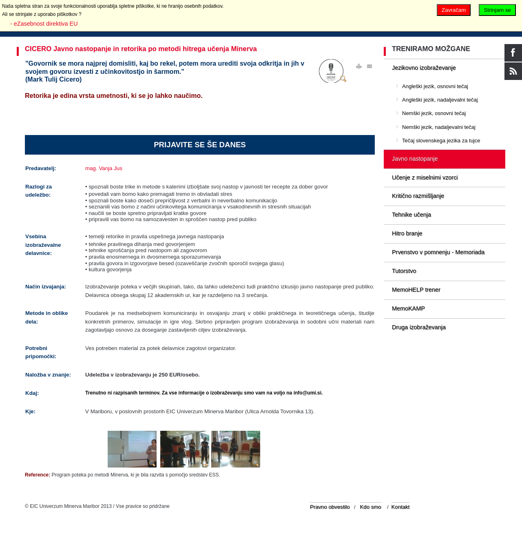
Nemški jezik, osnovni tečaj (434, 113)
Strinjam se (497, 10)
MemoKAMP (408, 308)
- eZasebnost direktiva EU (44, 23)
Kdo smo (370, 507)
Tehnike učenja (411, 214)
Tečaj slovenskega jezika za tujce (441, 140)
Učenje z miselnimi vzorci (425, 177)
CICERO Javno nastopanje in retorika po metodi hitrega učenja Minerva (141, 49)
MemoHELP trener (416, 289)
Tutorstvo (404, 271)
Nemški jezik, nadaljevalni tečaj (439, 127)
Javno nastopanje (415, 158)
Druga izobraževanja (419, 327)
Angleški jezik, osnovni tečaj (435, 86)
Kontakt (401, 507)
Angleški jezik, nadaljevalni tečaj (440, 100)
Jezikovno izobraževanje (424, 67)
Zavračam (454, 10)
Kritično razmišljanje (418, 196)
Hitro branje (407, 233)
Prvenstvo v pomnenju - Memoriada (438, 252)
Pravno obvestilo (330, 507)
